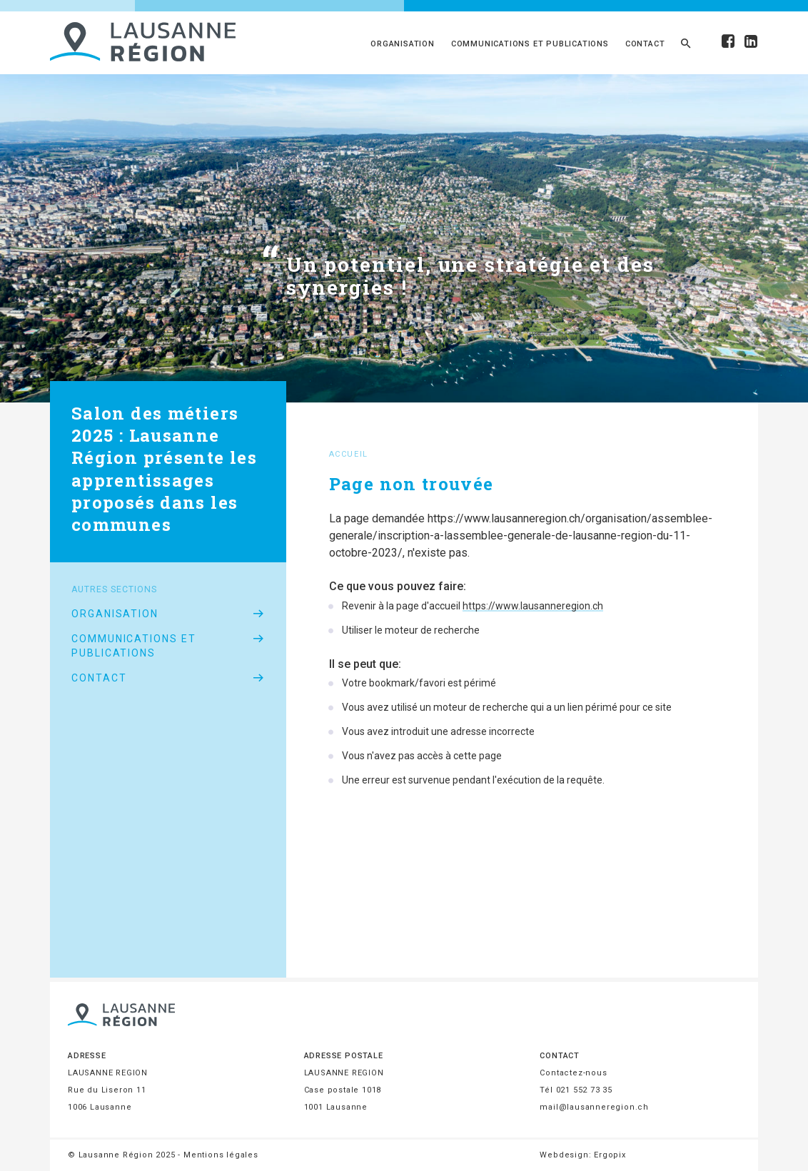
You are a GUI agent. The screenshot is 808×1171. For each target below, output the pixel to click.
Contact (645, 44)
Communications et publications (530, 44)
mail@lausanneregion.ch (594, 1107)
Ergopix (610, 1155)
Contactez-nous (573, 1073)
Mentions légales (220, 1155)
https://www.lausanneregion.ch (533, 606)
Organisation (402, 44)
